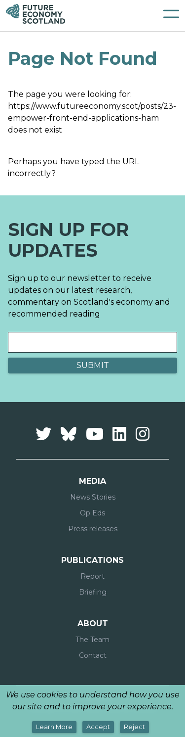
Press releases (92, 528)
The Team (92, 639)
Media (92, 481)
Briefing (93, 592)
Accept (98, 727)
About (92, 623)
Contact (93, 655)
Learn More (54, 727)
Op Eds (92, 512)
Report (92, 576)
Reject (134, 727)
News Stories (92, 497)
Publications (92, 560)
